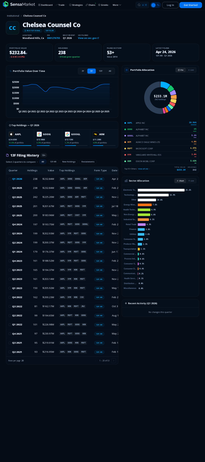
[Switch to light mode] (155, 4)
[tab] (83, 71)
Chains (91, 4)
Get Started (191, 5)
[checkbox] (10, 179)
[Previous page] (95, 360)
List (191, 70)
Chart (180, 181)
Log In (170, 5)
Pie (180, 70)
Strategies (76, 5)
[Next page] (113, 360)
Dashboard (45, 5)
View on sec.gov (88, 38)
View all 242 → (144, 169)
